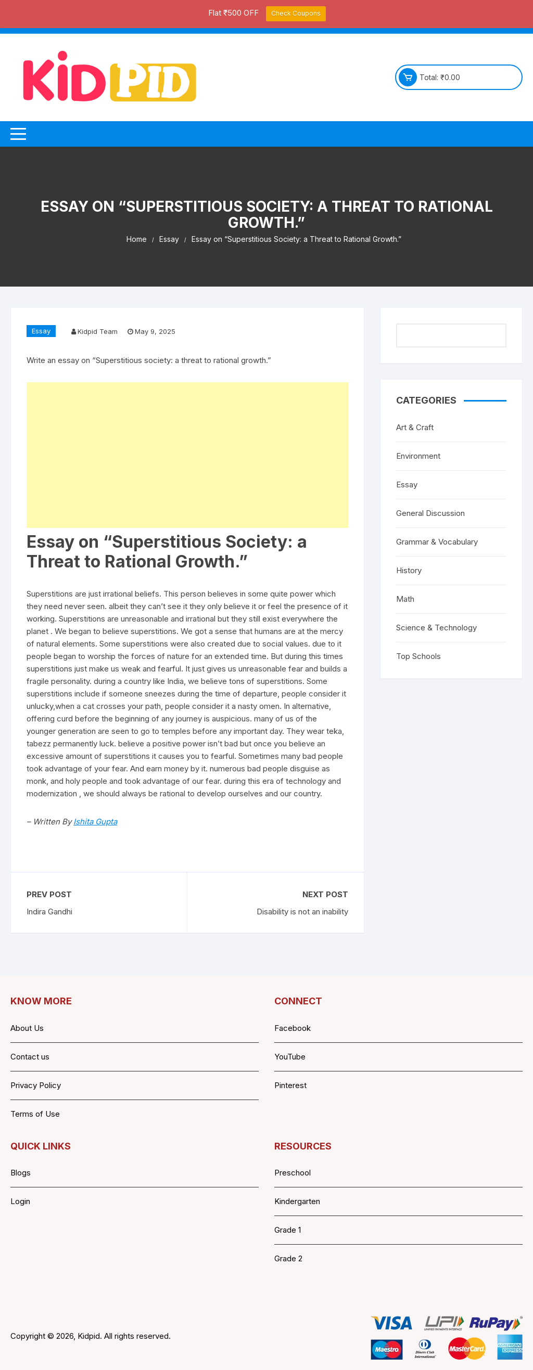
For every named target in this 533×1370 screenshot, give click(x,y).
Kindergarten (297, 1201)
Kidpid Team (98, 331)
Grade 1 (287, 1230)
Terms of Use (35, 1114)
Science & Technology (436, 627)
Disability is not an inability (302, 911)
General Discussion (430, 513)
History (409, 570)
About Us (27, 1028)
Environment (418, 456)
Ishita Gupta (95, 821)
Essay (41, 331)
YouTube (290, 1057)
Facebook (292, 1028)
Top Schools (418, 656)
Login (20, 1201)
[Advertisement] (187, 455)
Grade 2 (288, 1258)
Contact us (29, 1057)
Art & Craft (415, 427)
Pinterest (290, 1085)
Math (405, 599)
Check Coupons (296, 13)
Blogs (20, 1173)
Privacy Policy (35, 1085)
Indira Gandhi (49, 911)
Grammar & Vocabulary (437, 542)
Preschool (292, 1173)
